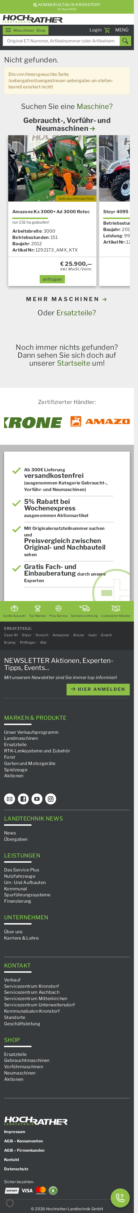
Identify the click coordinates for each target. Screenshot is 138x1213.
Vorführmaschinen (23, 1066)
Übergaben (16, 839)
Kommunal (15, 888)
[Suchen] (125, 41)
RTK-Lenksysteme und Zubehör (37, 750)
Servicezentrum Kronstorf (31, 986)
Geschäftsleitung (22, 1023)
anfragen (52, 279)
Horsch (42, 635)
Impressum (14, 1131)
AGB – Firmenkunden (24, 1150)
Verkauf (12, 980)
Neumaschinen (20, 1073)
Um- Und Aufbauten (25, 882)
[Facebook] (23, 798)
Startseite (73, 363)
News (10, 833)
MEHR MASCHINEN (67, 299)
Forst (9, 757)
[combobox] (67, 41)
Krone (78, 635)
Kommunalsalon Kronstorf (32, 1011)
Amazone (61, 635)
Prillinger (28, 642)
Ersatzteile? (76, 312)
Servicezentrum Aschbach (31, 992)
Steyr (26, 635)
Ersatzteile (15, 744)
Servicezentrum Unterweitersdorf (39, 1004)
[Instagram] (50, 798)
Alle (43, 642)
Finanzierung (17, 901)
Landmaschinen (21, 738)
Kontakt (11, 1159)
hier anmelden (98, 689)
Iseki (92, 635)
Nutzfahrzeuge (19, 876)
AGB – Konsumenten (23, 1141)
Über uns (13, 931)
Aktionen (13, 775)
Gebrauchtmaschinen (26, 1060)
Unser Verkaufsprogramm (31, 732)
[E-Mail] (9, 798)
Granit (106, 635)
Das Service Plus (21, 870)
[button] (10, 1203)
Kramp (10, 642)
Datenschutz (16, 1168)
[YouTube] (36, 798)
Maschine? (95, 106)
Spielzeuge (15, 769)
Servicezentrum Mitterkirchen (35, 998)
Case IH (11, 635)
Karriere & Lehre (21, 938)
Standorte (14, 1017)
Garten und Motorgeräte (30, 763)
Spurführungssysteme (27, 894)
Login (96, 30)
